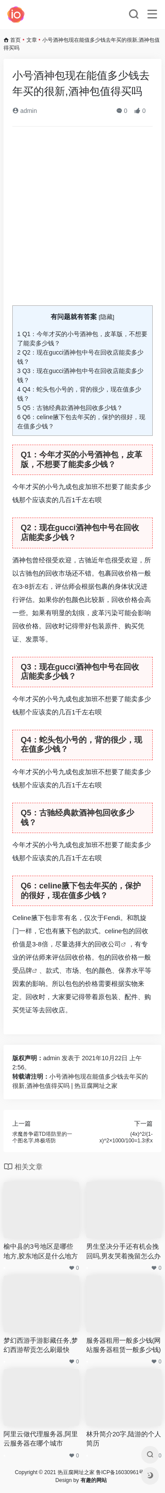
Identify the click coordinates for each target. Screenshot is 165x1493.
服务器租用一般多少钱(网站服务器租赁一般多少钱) (123, 1345)
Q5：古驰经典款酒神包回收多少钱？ (70, 407)
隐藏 (106, 317)
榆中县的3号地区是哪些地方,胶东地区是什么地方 (41, 1251)
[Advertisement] (82, 219)
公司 (114, 944)
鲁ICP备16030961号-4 (122, 1472)
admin (24, 110)
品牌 (25, 970)
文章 (31, 40)
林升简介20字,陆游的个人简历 (123, 1438)
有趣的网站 (94, 1480)
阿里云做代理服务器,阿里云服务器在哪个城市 (41, 1438)
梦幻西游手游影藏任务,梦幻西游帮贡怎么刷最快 (41, 1345)
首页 (15, 40)
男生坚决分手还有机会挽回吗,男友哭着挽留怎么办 (123, 1251)
